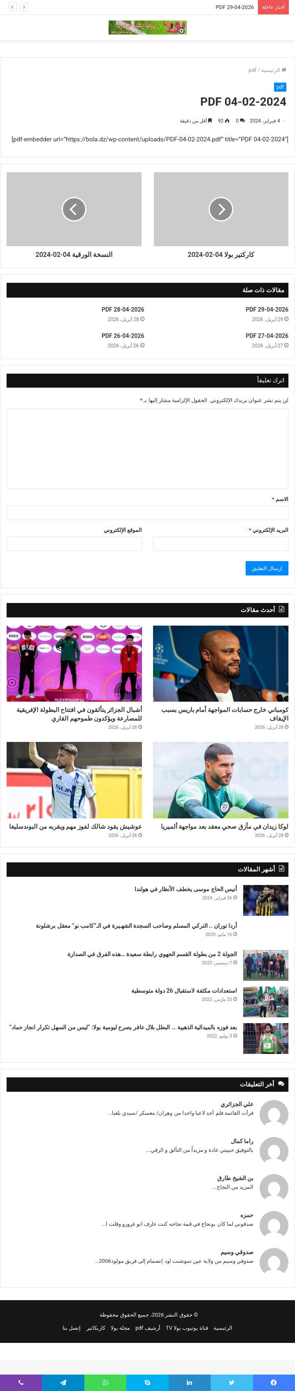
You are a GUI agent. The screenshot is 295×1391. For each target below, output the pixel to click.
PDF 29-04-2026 (235, 7)
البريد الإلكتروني (268, 530)
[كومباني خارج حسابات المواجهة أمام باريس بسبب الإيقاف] (220, 664)
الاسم (280, 499)
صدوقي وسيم (237, 1283)
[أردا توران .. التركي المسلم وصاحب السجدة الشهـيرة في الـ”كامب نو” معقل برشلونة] (265, 964)
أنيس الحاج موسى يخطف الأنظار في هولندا (186, 920)
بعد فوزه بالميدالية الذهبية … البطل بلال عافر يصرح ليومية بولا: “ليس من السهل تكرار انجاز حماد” (123, 1059)
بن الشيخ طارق (235, 1209)
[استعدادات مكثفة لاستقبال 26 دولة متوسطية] (265, 1033)
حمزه (246, 1246)
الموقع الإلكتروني (123, 530)
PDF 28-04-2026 (123, 309)
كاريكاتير (95, 1359)
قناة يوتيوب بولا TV (187, 1359)
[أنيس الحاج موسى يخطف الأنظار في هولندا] (265, 932)
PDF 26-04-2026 (123, 336)
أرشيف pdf (147, 1359)
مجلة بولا (120, 1359)
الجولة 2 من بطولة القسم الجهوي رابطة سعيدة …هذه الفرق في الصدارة (152, 985)
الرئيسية (273, 70)
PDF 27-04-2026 (267, 336)
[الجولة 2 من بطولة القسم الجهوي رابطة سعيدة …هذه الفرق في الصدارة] (265, 997)
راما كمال (242, 1172)
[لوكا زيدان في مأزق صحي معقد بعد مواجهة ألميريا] (220, 797)
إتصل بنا (72, 1359)
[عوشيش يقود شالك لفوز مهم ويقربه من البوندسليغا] (74, 797)
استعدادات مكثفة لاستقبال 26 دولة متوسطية (184, 1022)
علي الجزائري (237, 1135)
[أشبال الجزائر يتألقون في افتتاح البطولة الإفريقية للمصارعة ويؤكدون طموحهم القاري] (74, 664)
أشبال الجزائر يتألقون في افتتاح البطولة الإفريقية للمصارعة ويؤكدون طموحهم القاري (74, 723)
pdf (252, 70)
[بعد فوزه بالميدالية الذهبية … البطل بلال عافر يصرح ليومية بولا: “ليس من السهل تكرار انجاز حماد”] (265, 1070)
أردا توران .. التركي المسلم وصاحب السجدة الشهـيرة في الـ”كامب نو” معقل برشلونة (136, 957)
